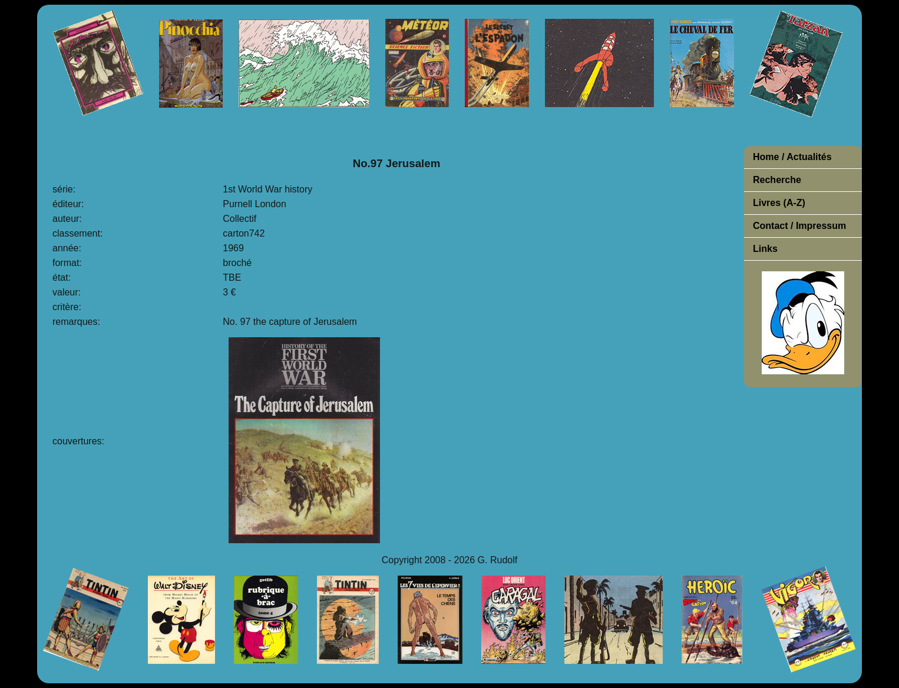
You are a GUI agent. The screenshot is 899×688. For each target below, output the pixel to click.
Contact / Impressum (799, 226)
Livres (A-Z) (779, 203)
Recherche (777, 180)
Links (765, 249)
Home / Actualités (792, 157)
